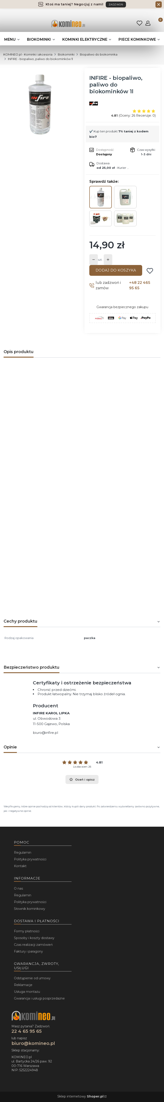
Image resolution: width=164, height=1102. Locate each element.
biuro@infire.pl (45, 732)
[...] (39, 104)
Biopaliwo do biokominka (98, 54)
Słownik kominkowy (29, 909)
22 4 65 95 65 (26, 1031)
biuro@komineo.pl (33, 1043)
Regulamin (22, 852)
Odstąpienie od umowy (32, 978)
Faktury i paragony (28, 951)
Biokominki (66, 54)
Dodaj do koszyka (116, 270)
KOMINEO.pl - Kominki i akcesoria (27, 54)
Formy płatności (26, 931)
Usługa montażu (27, 992)
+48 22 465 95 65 (139, 285)
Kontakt (20, 866)
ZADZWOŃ (116, 4)
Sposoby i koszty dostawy (34, 938)
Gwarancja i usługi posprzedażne (39, 998)
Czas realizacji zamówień (33, 945)
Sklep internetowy (80, 1096)
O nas (18, 888)
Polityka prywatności (30, 859)
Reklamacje (23, 985)
